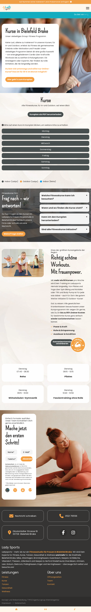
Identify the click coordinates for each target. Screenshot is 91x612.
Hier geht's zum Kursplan (19, 79)
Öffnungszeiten (54, 577)
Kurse (4, 580)
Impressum (6, 603)
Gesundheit (7, 588)
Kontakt (51, 584)
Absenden (28, 458)
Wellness (6, 591)
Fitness (5, 577)
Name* (11, 452)
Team (50, 580)
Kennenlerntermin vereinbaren (62, 342)
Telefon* (12, 459)
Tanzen (5, 584)
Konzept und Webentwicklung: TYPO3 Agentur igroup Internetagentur (30, 600)
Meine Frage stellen (13, 233)
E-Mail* (26, 452)
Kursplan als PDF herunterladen (45, 114)
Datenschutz (20, 603)
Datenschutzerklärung (12, 466)
